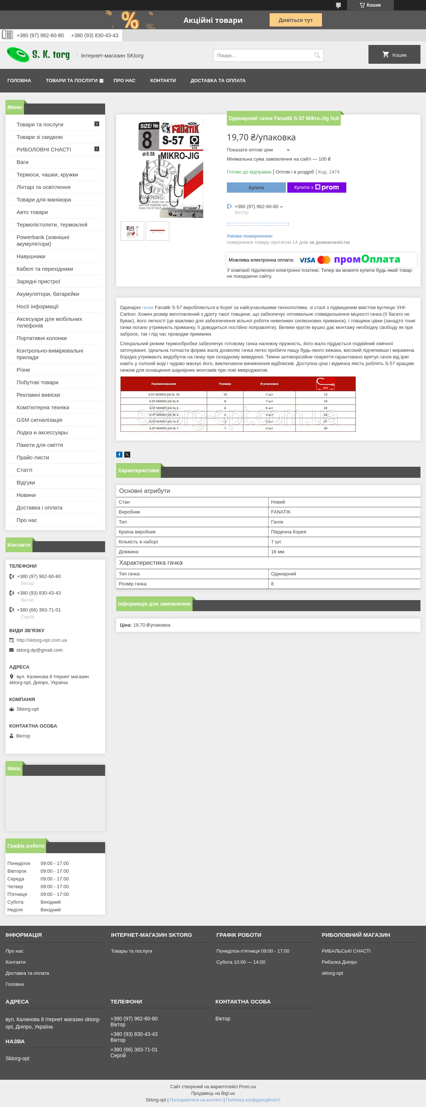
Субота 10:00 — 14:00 (241, 962)
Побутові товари (37, 382)
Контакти (163, 80)
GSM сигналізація (39, 420)
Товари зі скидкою (40, 137)
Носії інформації (38, 306)
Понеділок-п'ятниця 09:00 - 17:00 (253, 951)
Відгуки (26, 482)
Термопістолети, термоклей (52, 224)
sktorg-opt (332, 973)
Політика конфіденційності (253, 1100)
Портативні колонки (42, 338)
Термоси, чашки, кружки (47, 174)
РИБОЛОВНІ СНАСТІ (44, 149)
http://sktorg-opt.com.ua (42, 640)
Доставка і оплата (39, 507)
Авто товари (32, 212)
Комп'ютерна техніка (43, 407)
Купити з (316, 187)
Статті (24, 470)
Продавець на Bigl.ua (213, 1093)
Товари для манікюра (44, 199)
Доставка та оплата (218, 80)
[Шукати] (317, 55)
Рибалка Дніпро (339, 962)
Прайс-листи (33, 457)
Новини (26, 495)
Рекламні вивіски (38, 395)
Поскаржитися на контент (196, 1100)
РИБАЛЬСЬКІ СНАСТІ (346, 951)
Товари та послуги (71, 80)
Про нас (124, 80)
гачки (147, 307)
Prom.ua (247, 1086)
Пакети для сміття (40, 445)
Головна (19, 80)
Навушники (31, 256)
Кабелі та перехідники (45, 269)
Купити (256, 187)
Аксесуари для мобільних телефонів (49, 322)
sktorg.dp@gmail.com (39, 650)
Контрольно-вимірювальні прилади (50, 353)
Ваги (22, 162)
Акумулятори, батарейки (48, 294)
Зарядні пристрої (38, 281)
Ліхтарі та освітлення (43, 187)
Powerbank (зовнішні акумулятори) (43, 240)
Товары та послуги (131, 951)
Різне (23, 370)
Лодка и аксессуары (42, 432)
